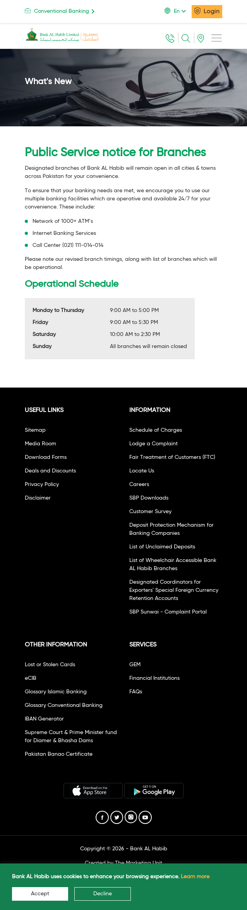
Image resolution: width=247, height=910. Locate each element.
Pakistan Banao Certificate (59, 754)
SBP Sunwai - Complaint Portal (168, 612)
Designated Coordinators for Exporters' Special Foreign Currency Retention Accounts (173, 590)
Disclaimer (38, 498)
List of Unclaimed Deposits (162, 547)
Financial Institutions (154, 678)
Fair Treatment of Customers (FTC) (172, 457)
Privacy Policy (42, 484)
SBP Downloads (148, 498)
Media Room (40, 443)
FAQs (135, 692)
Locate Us (141, 471)
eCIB (30, 678)
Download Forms (46, 457)
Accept (40, 893)
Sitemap (35, 430)
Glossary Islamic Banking (56, 692)
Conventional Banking (61, 11)
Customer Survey (150, 511)
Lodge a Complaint (153, 443)
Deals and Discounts (50, 471)
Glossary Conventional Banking (64, 705)
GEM (135, 664)
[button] (178, 11)
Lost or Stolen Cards (50, 664)
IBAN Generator (44, 719)
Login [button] (207, 11)
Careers (139, 484)
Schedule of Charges (155, 430)
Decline (102, 893)
